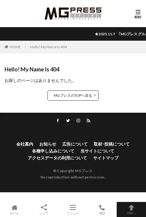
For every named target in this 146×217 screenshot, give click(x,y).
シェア (44, 209)
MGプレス (84, 170)
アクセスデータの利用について (57, 157)
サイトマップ (105, 157)
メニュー (73, 209)
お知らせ (47, 143)
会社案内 (24, 143)
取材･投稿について (112, 143)
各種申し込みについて (53, 150)
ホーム (14, 209)
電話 (102, 209)
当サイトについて (97, 150)
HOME (15, 47)
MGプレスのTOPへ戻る (73, 95)
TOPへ (131, 209)
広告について (75, 143)
